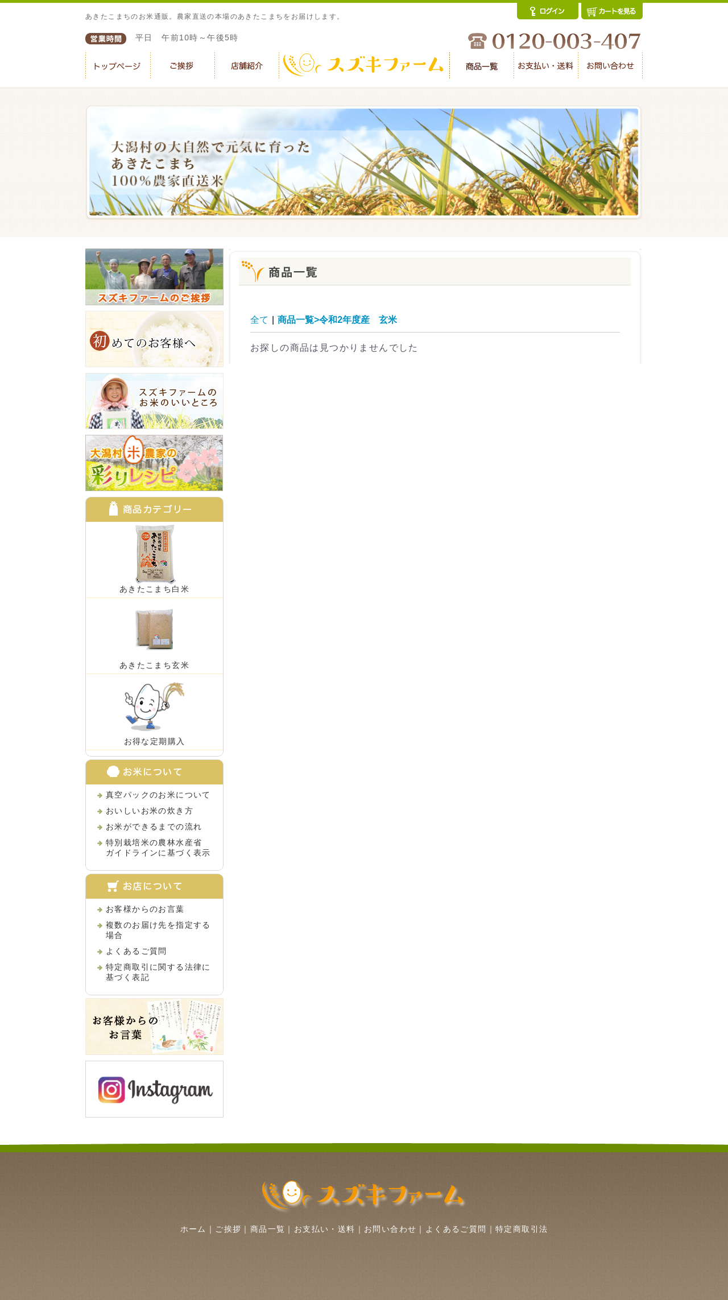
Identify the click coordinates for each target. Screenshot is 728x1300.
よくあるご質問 (136, 951)
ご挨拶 (228, 1228)
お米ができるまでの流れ (154, 826)
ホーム (193, 1228)
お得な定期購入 (154, 741)
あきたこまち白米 (154, 588)
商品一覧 (268, 1228)
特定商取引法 (521, 1228)
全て (259, 320)
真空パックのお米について (158, 794)
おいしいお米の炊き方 (149, 810)
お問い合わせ (390, 1228)
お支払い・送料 (324, 1228)
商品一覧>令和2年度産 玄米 (337, 320)
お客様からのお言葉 (145, 908)
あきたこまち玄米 (154, 665)
